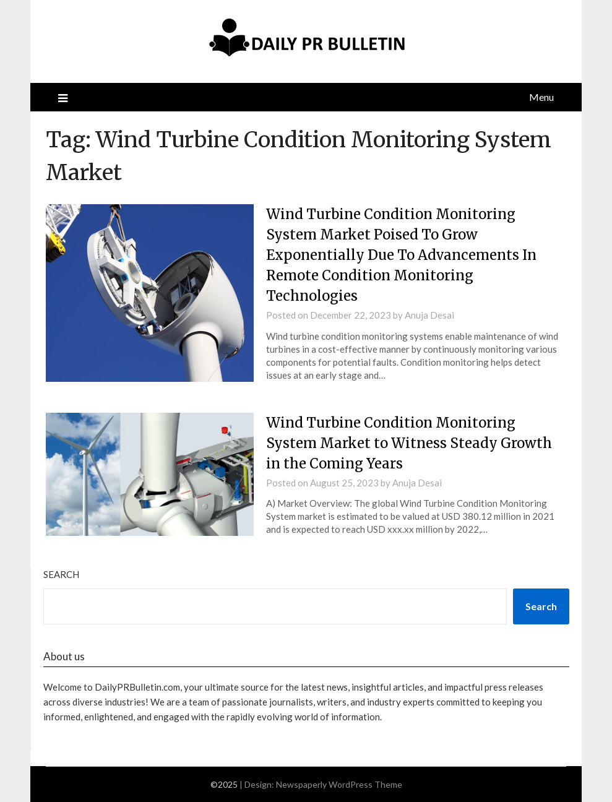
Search (61, 574)
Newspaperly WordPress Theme (339, 784)
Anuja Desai (429, 315)
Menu (541, 97)
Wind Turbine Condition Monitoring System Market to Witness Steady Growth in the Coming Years (409, 443)
